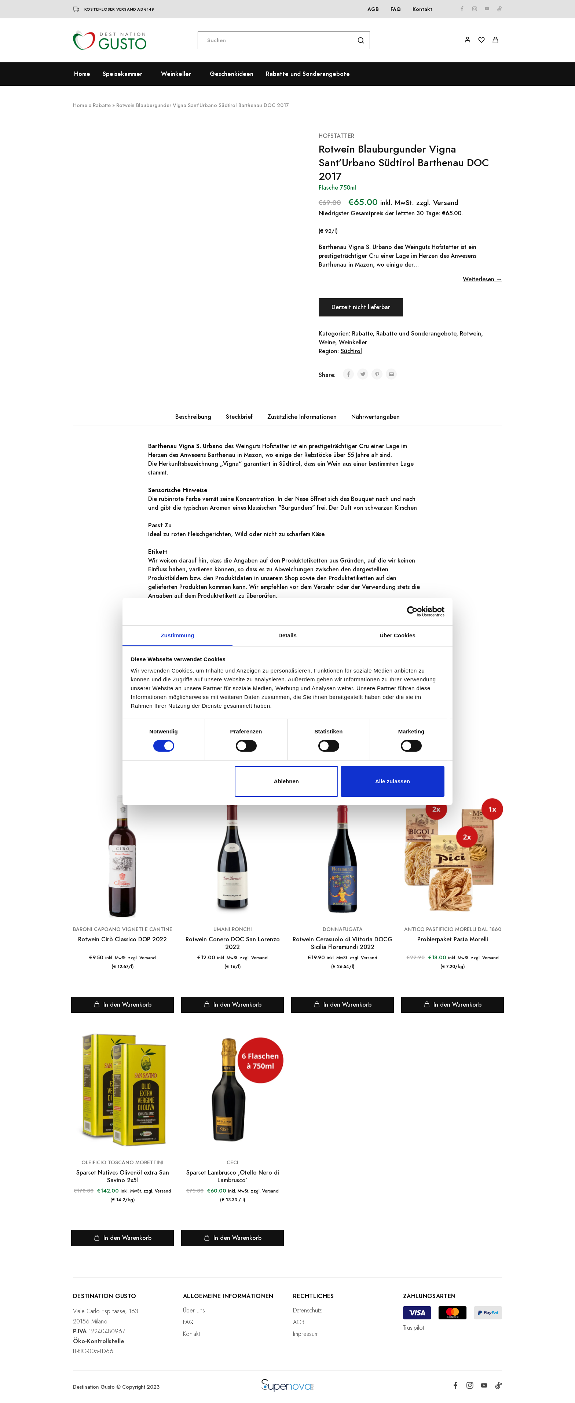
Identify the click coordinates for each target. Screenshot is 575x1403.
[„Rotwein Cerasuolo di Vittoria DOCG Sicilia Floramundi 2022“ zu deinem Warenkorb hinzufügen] (342, 1005)
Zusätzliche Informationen (302, 417)
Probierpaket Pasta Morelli (452, 939)
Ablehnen (286, 781)
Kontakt (422, 9)
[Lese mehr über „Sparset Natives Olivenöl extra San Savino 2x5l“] (122, 1238)
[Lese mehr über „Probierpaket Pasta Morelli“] (452, 1005)
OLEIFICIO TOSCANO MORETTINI (122, 1162)
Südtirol (351, 351)
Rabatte (102, 105)
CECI (232, 1162)
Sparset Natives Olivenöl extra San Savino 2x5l (122, 1176)
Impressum (306, 1334)
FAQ (396, 9)
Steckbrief (239, 417)
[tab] (193, 417)
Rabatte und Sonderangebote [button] (308, 74)
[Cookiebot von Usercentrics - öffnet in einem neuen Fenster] (412, 611)
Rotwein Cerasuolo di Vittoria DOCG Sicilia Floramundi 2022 (342, 943)
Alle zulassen (392, 781)
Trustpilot (413, 1327)
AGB (373, 9)
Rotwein (470, 333)
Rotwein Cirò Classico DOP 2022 (122, 939)
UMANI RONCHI (232, 929)
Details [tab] (287, 635)
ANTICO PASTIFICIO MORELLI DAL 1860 (452, 929)
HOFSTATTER (336, 136)
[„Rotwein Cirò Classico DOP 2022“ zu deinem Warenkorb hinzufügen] (122, 1005)
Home (82, 74)
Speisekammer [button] (122, 74)
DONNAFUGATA (343, 929)
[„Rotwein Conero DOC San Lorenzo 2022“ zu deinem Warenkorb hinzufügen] (232, 1005)
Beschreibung (193, 417)
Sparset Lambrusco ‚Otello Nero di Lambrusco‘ (232, 1176)
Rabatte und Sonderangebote (416, 333)
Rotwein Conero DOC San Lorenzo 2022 (233, 943)
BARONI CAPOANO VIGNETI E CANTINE (122, 929)
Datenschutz (307, 1310)
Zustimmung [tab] (177, 635)
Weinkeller (353, 342)
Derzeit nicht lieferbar (361, 307)
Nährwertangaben (375, 417)
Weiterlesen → (482, 279)
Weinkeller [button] (176, 74)
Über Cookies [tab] (397, 635)
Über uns (194, 1310)
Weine (327, 342)
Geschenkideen (231, 74)
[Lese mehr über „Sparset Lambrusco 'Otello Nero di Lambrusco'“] (232, 1238)
